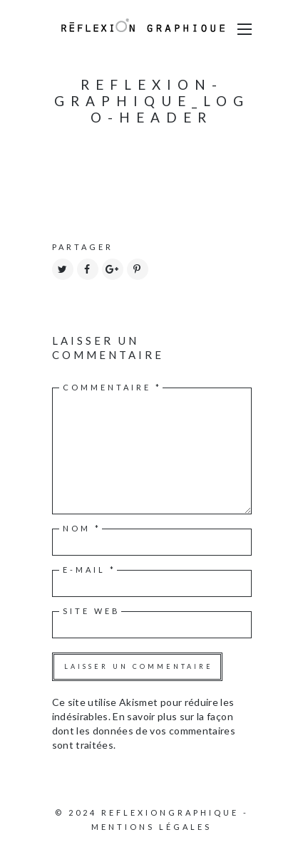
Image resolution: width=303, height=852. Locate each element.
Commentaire (112, 387)
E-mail (89, 569)
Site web (91, 611)
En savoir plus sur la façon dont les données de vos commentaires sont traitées (144, 730)
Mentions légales (151, 826)
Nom (82, 528)
